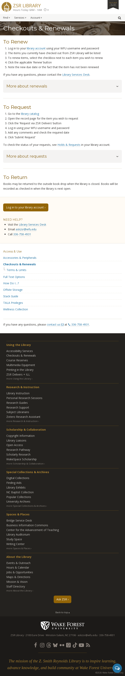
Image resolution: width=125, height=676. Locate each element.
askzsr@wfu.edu (26, 229)
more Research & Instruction (22, 421)
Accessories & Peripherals (19, 258)
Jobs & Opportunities (19, 572)
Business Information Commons (27, 525)
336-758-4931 (22, 234)
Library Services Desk (76, 74)
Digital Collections (17, 478)
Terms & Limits (16, 270)
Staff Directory (15, 586)
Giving (113, 3)
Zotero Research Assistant (23, 417)
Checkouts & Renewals (19, 264)
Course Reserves (17, 360)
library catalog (30, 114)
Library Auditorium (18, 534)
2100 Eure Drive (35, 635)
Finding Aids (14, 483)
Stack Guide (10, 296)
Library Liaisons (16, 440)
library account (36, 48)
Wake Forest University (62, 625)
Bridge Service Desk (19, 520)
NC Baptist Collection (20, 492)
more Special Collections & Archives (26, 505)
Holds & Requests (68, 145)
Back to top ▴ (62, 612)
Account (35, 17)
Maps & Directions (18, 577)
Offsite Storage (13, 290)
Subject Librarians (17, 412)
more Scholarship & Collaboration (25, 463)
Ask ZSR (61, 599)
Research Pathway (18, 450)
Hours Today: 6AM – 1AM (27, 10)
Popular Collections (18, 497)
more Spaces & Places (18, 548)
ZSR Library (27, 5)
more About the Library (19, 590)
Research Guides (17, 403)
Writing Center (15, 544)
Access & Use (12, 251)
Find (5, 17)
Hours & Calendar (17, 567)
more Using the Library (18, 378)
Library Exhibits (16, 487)
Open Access (14, 445)
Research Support (17, 407)
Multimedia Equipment (20, 365)
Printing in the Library (19, 370)
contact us (53, 324)
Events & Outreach (18, 563)
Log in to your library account (25, 207)
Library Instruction (18, 393)
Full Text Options (14, 277)
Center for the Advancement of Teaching (32, 530)
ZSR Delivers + (18, 374)
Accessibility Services (19, 351)
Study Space (14, 539)
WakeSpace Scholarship (21, 459)
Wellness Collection (15, 309)
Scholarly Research (18, 454)
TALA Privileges (13, 303)
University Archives (18, 501)
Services (19, 17)
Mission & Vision (17, 582)
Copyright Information (20, 436)
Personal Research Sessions (24, 398)
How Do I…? (11, 283)
